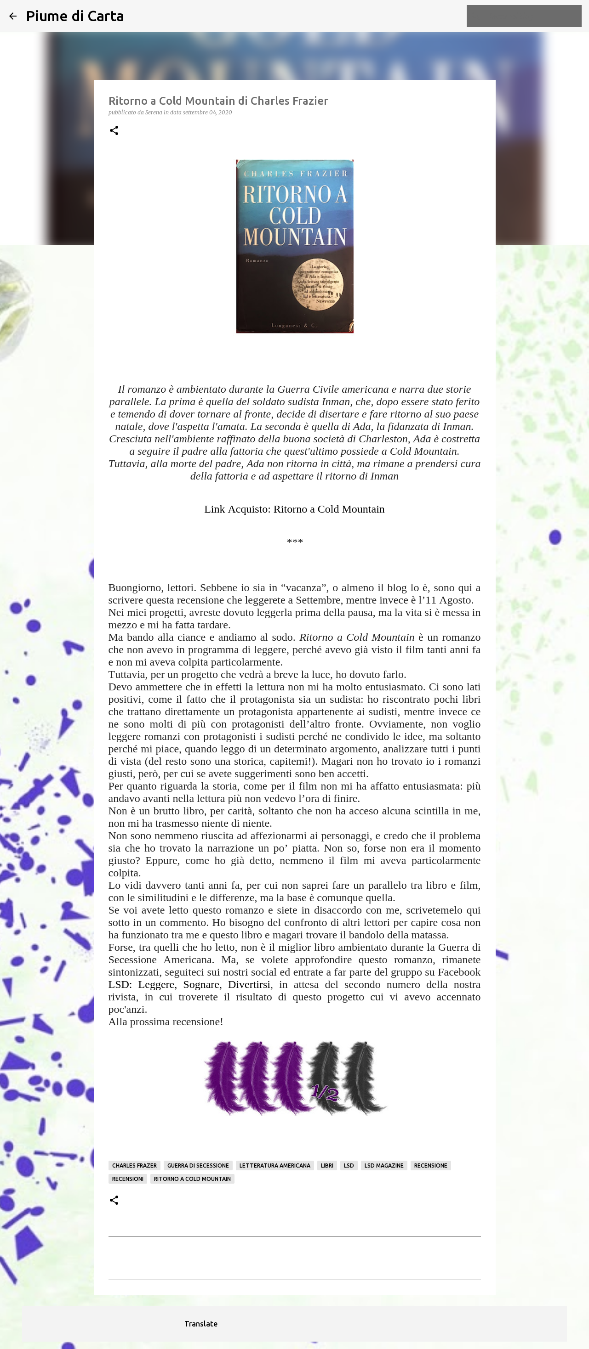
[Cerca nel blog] (533, 16)
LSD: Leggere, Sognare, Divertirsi (190, 984)
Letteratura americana (275, 1165)
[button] (114, 131)
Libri (327, 1165)
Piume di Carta (75, 15)
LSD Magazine (384, 1165)
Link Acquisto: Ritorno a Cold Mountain (294, 509)
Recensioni (127, 1179)
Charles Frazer (134, 1165)
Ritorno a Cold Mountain (192, 1179)
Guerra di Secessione (198, 1165)
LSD (349, 1165)
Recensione (430, 1165)
